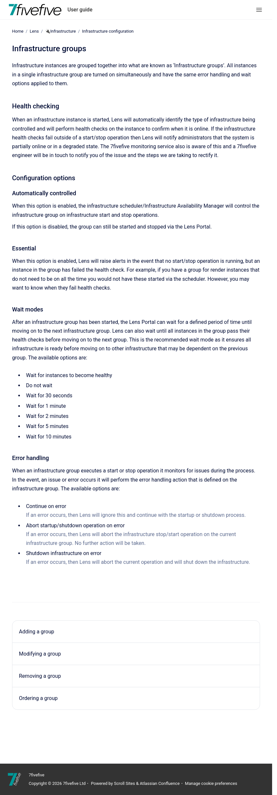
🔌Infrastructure (60, 31)
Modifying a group (40, 654)
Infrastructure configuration (108, 31)
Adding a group (36, 631)
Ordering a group (38, 698)
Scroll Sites (124, 783)
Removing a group (40, 676)
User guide (80, 10)
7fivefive (36, 774)
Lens (34, 31)
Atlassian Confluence (159, 783)
